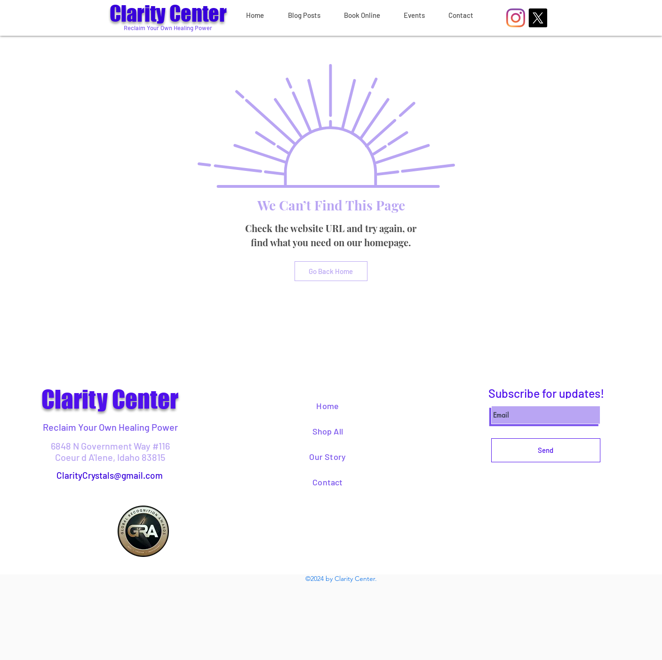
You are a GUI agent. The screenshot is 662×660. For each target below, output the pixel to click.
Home (327, 406)
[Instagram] (515, 17)
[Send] (545, 450)
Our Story (327, 456)
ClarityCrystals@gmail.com (109, 475)
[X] (537, 17)
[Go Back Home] (331, 271)
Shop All (327, 431)
